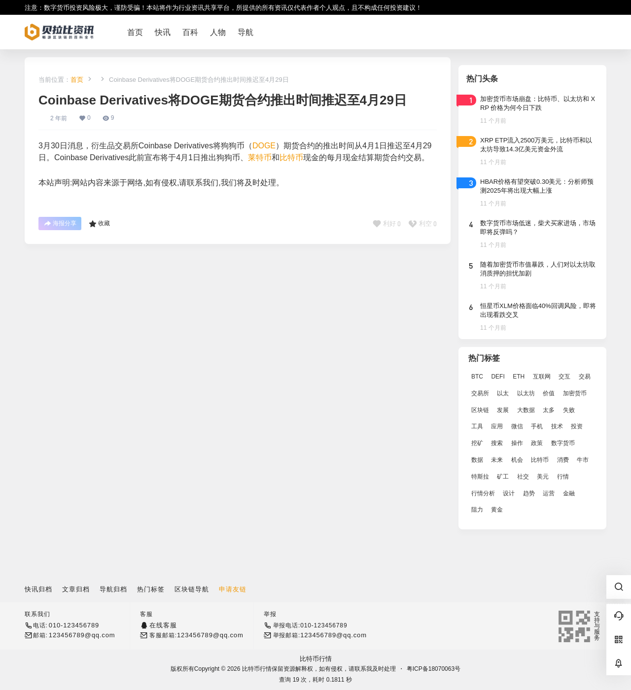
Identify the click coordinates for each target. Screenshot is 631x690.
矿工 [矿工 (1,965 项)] (503, 476)
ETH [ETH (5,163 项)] (519, 376)
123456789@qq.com (82, 635)
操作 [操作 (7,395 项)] (517, 443)
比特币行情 (316, 658)
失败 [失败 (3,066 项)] (569, 410)
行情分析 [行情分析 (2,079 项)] (483, 493)
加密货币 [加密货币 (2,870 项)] (575, 393)
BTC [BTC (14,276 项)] (477, 376)
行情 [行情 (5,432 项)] (563, 476)
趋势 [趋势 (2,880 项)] (529, 493)
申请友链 (232, 589)
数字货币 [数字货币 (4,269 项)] (563, 443)
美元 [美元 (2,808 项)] (543, 476)
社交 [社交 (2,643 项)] (523, 476)
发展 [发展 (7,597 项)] (503, 410)
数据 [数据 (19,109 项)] (477, 459)
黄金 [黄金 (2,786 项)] (497, 509)
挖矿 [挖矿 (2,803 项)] (477, 443)
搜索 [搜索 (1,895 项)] (497, 443)
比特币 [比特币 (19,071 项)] (540, 459)
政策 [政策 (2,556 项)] (537, 443)
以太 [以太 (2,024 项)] (503, 393)
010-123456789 (74, 625)
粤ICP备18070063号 (433, 668)
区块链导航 (192, 589)
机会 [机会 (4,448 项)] (517, 459)
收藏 (99, 224)
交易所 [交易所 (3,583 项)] (480, 393)
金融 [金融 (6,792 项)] (569, 493)
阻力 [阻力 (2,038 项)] (477, 509)
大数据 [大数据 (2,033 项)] (526, 410)
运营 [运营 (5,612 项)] (549, 493)
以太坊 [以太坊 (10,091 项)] (526, 393)
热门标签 (151, 589)
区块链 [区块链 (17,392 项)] (480, 410)
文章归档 (76, 589)
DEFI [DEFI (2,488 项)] (497, 376)
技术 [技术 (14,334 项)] (557, 426)
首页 (76, 79)
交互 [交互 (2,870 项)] (564, 376)
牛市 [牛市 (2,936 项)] (583, 459)
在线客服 (162, 625)
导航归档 (113, 589)
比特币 (291, 157)
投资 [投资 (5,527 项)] (577, 426)
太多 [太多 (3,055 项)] (549, 410)
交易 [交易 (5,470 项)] (585, 376)
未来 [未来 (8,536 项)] (497, 459)
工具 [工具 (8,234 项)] (477, 426)
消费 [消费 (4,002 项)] (563, 459)
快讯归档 (38, 589)
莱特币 (260, 157)
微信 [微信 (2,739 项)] (517, 426)
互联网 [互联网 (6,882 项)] (542, 376)
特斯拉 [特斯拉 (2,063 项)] (480, 476)
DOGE (264, 145)
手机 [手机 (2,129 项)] (537, 426)
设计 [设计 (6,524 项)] (509, 493)
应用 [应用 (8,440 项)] (497, 426)
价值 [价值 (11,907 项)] (549, 393)
